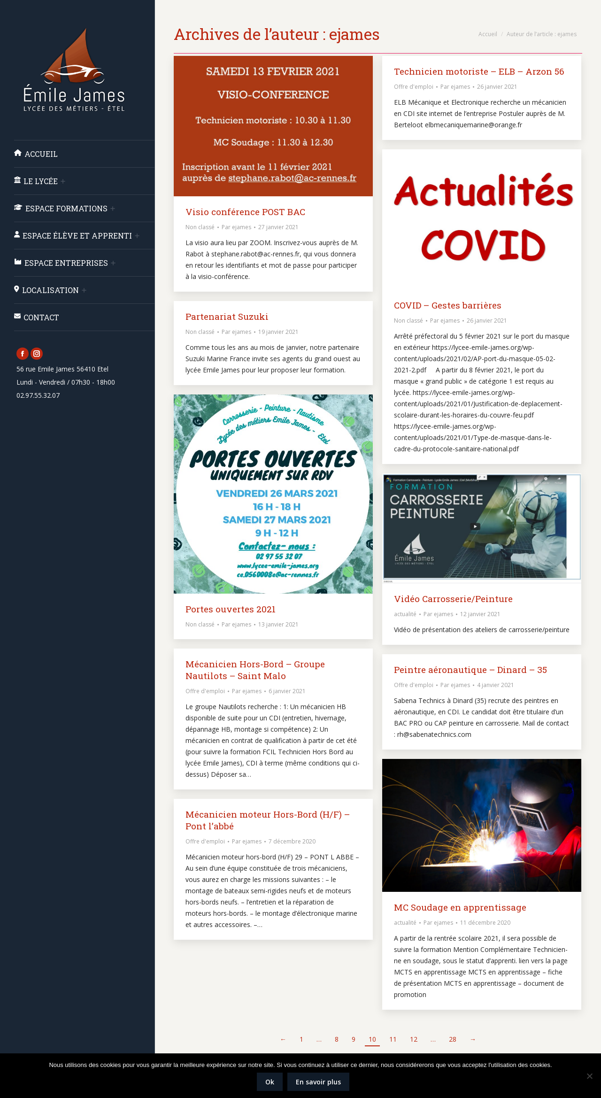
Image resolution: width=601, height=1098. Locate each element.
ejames (354, 33)
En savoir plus (318, 1081)
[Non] (589, 1076)
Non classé (200, 227)
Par (236, 227)
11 (393, 1039)
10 (372, 1039)
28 (452, 1039)
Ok (269, 1081)
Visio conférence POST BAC (245, 211)
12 (413, 1039)
